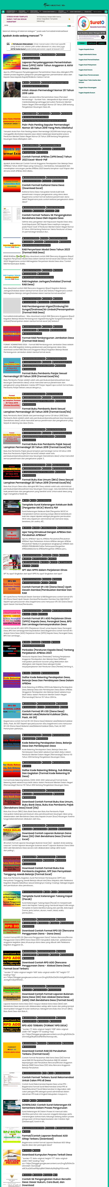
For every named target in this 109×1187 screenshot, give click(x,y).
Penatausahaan (29, 364)
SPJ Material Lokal (52, 696)
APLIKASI (62, 11)
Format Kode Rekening (49, 664)
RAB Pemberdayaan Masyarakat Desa (36, 240)
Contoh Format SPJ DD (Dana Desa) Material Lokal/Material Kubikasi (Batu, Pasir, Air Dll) (45, 702)
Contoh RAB (27, 237)
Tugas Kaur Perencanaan (89, 75)
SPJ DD (44, 573)
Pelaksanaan (61, 693)
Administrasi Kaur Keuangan (56, 178)
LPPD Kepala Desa (47, 55)
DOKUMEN (23, 11)
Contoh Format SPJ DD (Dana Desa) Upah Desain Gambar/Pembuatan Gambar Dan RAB (47, 579)
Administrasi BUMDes (31, 235)
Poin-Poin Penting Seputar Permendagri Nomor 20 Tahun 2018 (44, 117)
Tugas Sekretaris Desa (87, 54)
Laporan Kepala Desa (31, 55)
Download (46, 146)
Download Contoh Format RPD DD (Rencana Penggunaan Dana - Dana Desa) (48, 912)
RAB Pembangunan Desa (59, 297)
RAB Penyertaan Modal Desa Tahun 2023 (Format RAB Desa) (46, 244)
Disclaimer (103, 1184)
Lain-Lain (27, 753)
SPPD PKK (44, 553)
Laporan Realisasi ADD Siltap (33, 1102)
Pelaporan (60, 55)
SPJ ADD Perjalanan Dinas (61, 603)
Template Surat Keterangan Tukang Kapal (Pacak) (47, 880)
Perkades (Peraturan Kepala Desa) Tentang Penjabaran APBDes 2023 (48, 642)
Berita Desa (35, 83)
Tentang (71, 1184)
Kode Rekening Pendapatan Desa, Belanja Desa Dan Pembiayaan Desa (47, 732)
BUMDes (43, 235)
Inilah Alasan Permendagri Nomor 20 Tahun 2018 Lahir (48, 90)
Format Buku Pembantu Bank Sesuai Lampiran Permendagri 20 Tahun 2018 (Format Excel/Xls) (44, 405)
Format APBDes (58, 146)
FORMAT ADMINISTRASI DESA (11, 1182)
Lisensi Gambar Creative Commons (61, 1182)
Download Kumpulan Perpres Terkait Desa (47, 1125)
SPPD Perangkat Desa (31, 553)
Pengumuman (43, 112)
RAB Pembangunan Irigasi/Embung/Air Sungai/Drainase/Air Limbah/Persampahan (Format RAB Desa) (48, 303)
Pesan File (84, 1184)
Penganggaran (29, 149)
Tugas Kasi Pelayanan (87, 65)
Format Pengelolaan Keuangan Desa (54, 83)
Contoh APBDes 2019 (30, 144)
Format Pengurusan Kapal (32, 875)
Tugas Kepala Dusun (87, 93)
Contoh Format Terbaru (31, 146)
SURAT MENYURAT (75, 12)
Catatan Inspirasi (29, 112)
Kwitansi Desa (58, 180)
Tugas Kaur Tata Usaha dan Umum (90, 81)
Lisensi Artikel (41, 1182)
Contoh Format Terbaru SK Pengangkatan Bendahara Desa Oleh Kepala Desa (47, 213)
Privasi (97, 1184)
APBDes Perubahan (48, 522)
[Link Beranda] (3, 11)
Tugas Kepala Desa (86, 49)
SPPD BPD (27, 551)
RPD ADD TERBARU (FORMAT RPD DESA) (45, 1003)
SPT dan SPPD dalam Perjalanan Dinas (44, 558)
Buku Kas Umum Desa (60, 461)
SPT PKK (34, 556)
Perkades (56, 635)
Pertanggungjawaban (31, 57)
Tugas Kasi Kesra (85, 70)
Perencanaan (41, 149)
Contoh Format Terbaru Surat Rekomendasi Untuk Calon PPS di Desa (48, 1054)
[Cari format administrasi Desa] (98, 11)
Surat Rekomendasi (62, 1049)
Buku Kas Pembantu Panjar (56, 357)
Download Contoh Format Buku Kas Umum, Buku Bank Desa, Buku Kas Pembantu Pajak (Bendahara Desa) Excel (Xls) (47, 790)
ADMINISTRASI (11, 11)
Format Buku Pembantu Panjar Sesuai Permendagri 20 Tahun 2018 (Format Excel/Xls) (44, 370)
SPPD (55, 548)
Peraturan (55, 112)
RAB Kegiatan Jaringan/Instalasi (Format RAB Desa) (46, 276)
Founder (77, 1184)
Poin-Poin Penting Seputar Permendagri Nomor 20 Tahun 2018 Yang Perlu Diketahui (47, 122)
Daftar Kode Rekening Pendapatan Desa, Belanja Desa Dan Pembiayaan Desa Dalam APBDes (48, 670)
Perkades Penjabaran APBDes (33, 637)
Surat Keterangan (44, 495)
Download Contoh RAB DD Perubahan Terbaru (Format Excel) (44, 1028)
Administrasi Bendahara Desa (34, 178)
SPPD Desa (63, 548)
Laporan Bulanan (39, 814)
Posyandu (47, 1146)
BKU (48, 461)
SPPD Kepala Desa (39, 551)
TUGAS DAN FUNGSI (49, 12)
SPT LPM (26, 556)
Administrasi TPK (29, 693)
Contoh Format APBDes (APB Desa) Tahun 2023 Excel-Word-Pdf (47, 153)
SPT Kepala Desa (65, 553)
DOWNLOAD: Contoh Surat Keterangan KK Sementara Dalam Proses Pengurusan (46, 1080)
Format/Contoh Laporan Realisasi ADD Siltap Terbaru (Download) (45, 1109)
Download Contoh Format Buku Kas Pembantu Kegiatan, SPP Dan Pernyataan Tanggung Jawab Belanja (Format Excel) (46, 854)
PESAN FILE (88, 12)
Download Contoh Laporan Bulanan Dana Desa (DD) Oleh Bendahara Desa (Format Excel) (46, 820)
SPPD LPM (52, 551)
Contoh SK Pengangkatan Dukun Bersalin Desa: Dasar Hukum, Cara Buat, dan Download (46, 1152)
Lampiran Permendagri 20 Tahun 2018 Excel (38, 362)
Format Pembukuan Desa (61, 359)
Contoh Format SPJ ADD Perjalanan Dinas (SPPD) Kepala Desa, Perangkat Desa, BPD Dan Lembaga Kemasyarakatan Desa (47, 611)
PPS (44, 1049)
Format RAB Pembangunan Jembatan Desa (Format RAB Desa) (48, 335)
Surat (32, 495)
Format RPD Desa (29, 904)
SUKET (25, 495)
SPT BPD (53, 553)
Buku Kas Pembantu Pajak (55, 426)
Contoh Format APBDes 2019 (50, 144)
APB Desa (27, 522)
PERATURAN (34, 11)
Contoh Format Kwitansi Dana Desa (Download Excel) (43, 185)
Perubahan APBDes (64, 522)
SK (57, 208)
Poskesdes (37, 1146)
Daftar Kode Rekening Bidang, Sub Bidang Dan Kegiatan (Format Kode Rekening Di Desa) (47, 759)
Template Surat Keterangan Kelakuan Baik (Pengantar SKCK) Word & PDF (47, 500)
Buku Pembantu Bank (54, 391)
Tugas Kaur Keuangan (87, 87)
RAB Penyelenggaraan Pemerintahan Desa (38, 271)
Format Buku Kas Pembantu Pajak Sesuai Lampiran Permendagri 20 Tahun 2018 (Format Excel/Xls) (46, 439)
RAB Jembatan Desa (58, 328)
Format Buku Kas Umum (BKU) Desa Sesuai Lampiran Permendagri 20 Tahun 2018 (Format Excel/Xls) (47, 474)
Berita (25, 83)
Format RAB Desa (51, 237)
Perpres (36, 1122)
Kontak (91, 1184)
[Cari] (106, 11)
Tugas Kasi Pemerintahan (89, 60)
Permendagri (66, 112)
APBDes (35, 522)
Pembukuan (60, 362)
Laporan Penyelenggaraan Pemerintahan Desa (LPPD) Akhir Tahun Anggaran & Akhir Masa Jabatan (47, 63)
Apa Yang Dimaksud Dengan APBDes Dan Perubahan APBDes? (46, 526)
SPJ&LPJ (52, 573)
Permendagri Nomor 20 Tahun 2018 (35, 86)
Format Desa (38, 208)
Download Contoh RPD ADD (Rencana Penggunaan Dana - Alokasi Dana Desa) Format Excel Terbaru (46, 944)
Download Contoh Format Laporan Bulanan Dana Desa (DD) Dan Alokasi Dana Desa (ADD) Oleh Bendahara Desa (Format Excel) (48, 974)
